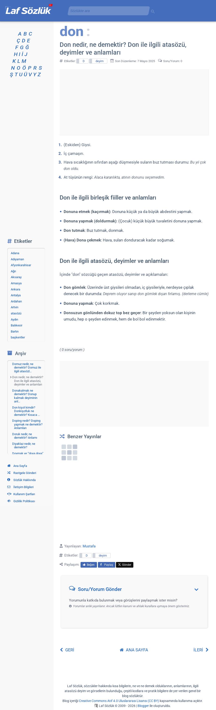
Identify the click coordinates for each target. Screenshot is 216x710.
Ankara (15, 289)
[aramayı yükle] (106, 11)
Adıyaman (17, 259)
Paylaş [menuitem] (106, 564)
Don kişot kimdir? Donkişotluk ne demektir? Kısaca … (26, 411)
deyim (100, 61)
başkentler (18, 337)
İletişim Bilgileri (20, 487)
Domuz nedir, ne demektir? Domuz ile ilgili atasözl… (26, 367)
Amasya (16, 283)
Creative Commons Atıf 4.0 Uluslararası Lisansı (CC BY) (119, 701)
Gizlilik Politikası (21, 501)
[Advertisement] (134, 102)
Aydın (14, 319)
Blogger (143, 706)
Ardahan (16, 301)
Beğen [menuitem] (89, 564)
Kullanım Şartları (21, 494)
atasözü (16, 313)
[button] (136, 590)
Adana (15, 253)
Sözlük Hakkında (21, 480)
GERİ (67, 649)
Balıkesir (16, 325)
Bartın (15, 331)
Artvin (14, 307)
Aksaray (16, 277)
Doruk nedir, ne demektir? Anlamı (24, 436)
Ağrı (13, 271)
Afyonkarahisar (21, 265)
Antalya (16, 295)
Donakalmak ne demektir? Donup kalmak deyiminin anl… (24, 396)
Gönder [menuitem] (124, 564)
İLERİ (201, 649)
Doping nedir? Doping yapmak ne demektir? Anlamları (27, 424)
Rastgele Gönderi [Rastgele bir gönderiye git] (21, 473)
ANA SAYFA (134, 649)
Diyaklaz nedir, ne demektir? (23, 445)
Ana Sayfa (17, 466)
